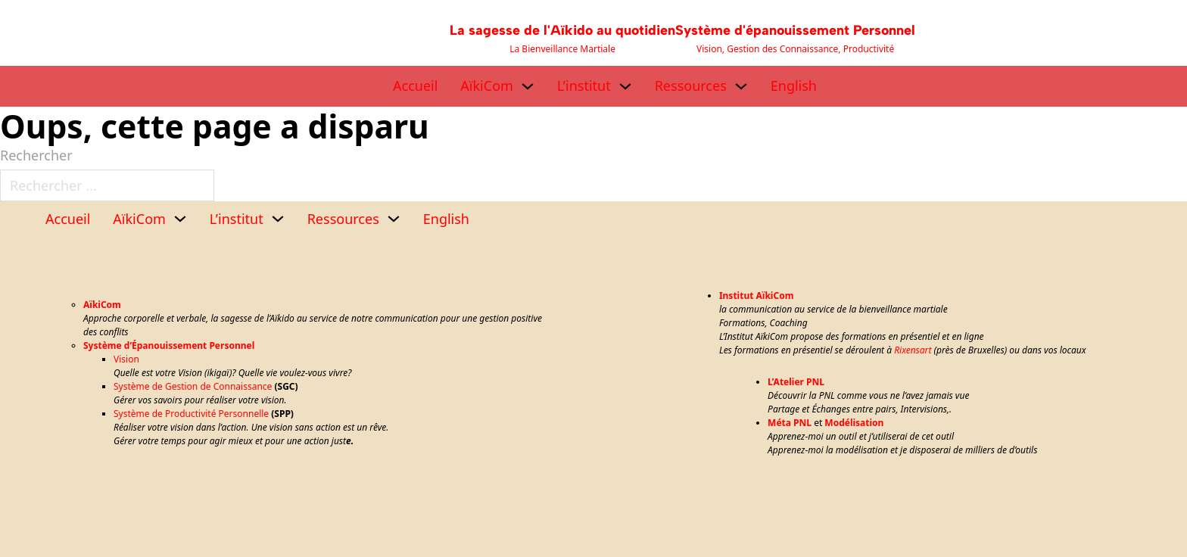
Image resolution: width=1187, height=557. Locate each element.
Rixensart (912, 350)
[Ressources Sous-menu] (741, 86)
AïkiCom (486, 85)
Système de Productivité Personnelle (191, 413)
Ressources (691, 85)
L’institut (584, 85)
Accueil (415, 85)
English (794, 85)
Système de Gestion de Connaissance (193, 386)
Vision (126, 359)
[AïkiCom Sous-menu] (527, 86)
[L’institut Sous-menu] (625, 86)
